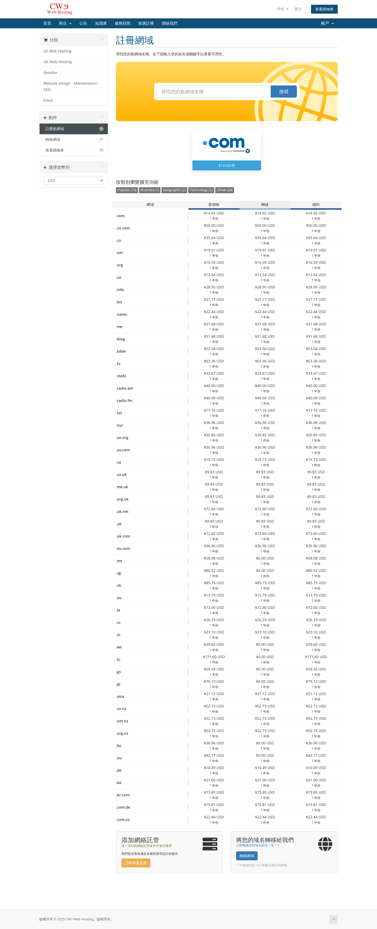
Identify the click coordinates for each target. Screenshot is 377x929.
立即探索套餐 (136, 862)
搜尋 (284, 91)
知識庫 (101, 23)
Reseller (50, 72)
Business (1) (150, 190)
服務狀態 (122, 23)
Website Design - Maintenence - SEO (71, 86)
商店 (65, 23)
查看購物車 (324, 9)
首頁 (47, 23)
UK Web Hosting (57, 62)
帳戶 (327, 23)
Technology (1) (201, 190)
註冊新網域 (73, 129)
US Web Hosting (57, 51)
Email (48, 100)
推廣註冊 (146, 23)
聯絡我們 (170, 23)
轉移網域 (73, 139)
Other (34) (224, 190)
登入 (298, 8)
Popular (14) (127, 190)
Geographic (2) (174, 190)
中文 (282, 8)
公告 (83, 23)
